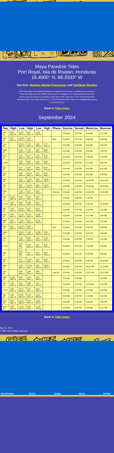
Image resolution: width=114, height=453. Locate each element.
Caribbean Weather (85, 85)
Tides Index (62, 108)
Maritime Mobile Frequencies (48, 85)
